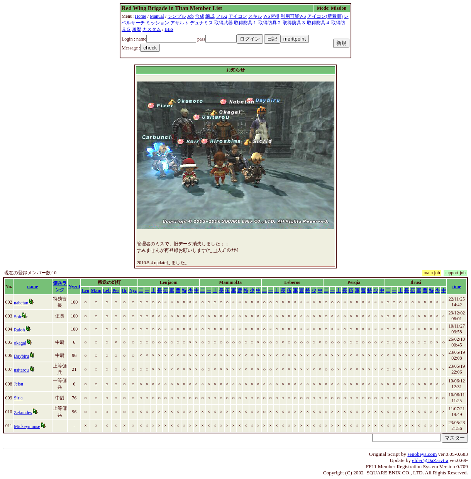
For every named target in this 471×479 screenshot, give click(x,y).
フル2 (221, 16)
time (456, 286)
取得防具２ (269, 22)
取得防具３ (294, 22)
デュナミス (201, 22)
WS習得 (271, 16)
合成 (199, 16)
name (32, 286)
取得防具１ (245, 22)
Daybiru (21, 356)
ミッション (157, 22)
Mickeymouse (27, 426)
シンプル (177, 16)
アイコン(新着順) (325, 16)
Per (115, 290)
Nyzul (74, 286)
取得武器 (223, 22)
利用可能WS (293, 16)
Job (190, 16)
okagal (20, 343)
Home (140, 16)
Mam (96, 290)
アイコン (238, 16)
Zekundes (23, 412)
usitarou (21, 370)
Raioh (19, 330)
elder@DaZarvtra (430, 460)
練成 (210, 16)
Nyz (133, 290)
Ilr (124, 290)
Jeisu (18, 384)
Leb (107, 290)
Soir (18, 316)
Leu (85, 290)
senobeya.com (422, 454)
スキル (255, 16)
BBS (168, 29)
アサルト (179, 22)
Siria (18, 398)
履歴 (136, 29)
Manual (157, 16)
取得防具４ (318, 22)
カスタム (151, 29)
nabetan (21, 303)
